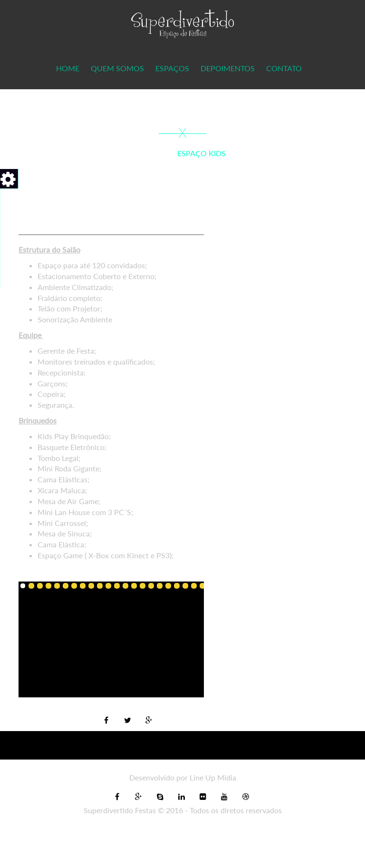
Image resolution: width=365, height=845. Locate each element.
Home (67, 68)
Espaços (172, 68)
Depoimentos (228, 68)
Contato (284, 68)
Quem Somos (117, 68)
